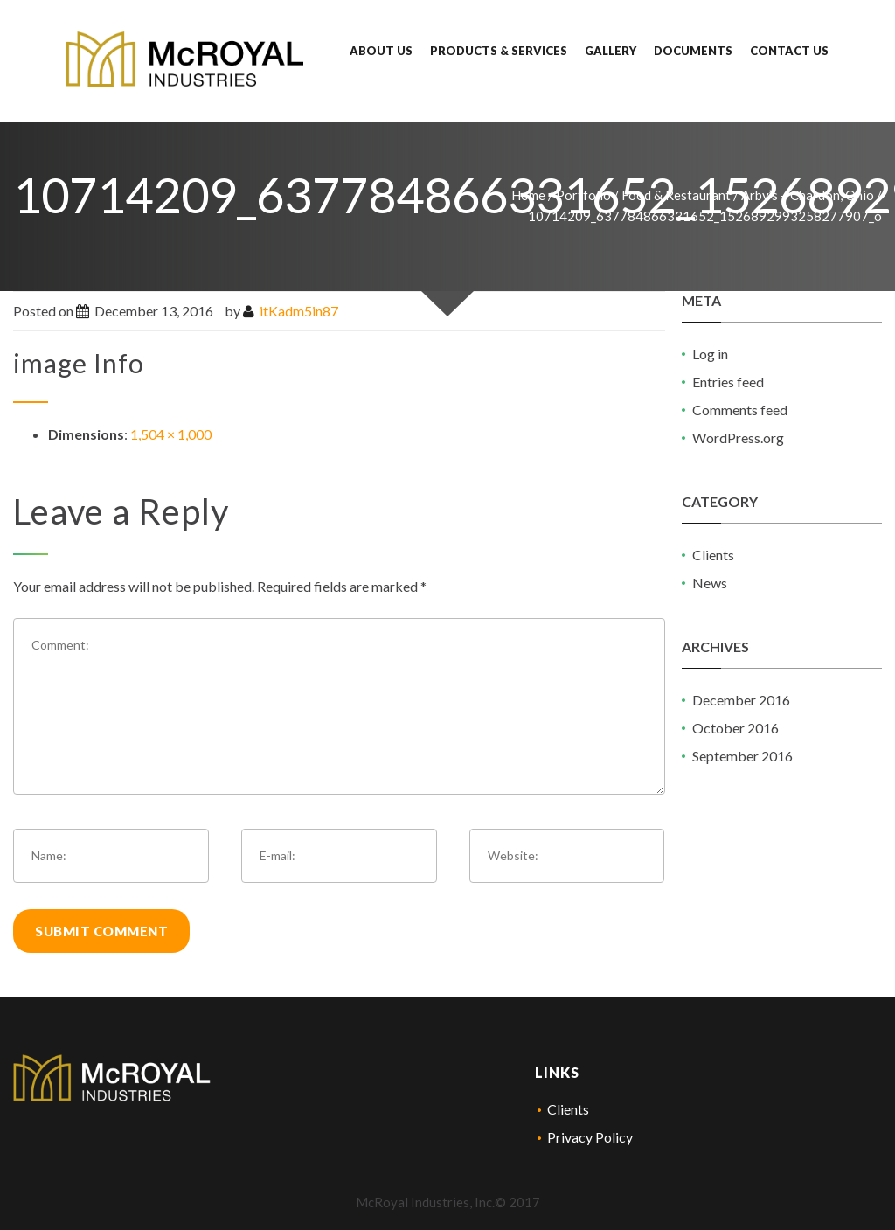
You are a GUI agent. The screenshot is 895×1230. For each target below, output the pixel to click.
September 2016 (742, 755)
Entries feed (728, 381)
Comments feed (739, 409)
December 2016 (741, 699)
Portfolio (583, 195)
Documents (693, 51)
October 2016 (735, 727)
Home (528, 195)
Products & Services (498, 51)
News (709, 582)
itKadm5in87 (299, 310)
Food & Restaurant (676, 195)
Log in (710, 353)
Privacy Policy (590, 1137)
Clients (713, 554)
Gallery (610, 51)
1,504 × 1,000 (171, 434)
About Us (381, 51)
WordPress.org (738, 437)
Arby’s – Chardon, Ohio (807, 195)
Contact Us (789, 51)
